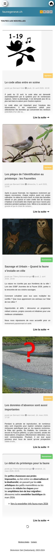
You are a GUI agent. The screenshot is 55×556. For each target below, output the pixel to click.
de (44, 12)
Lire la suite (41, 117)
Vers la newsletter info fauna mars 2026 (29, 503)
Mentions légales (23, 542)
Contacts (34, 542)
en (51, 12)
